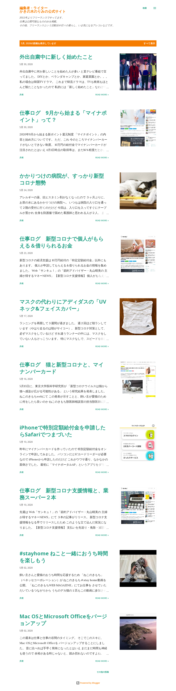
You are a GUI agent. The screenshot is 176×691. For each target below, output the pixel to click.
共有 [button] (22, 94)
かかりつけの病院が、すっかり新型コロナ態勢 (62, 179)
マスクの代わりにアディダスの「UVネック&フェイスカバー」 (63, 305)
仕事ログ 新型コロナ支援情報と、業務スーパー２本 (64, 494)
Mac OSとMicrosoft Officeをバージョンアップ (63, 620)
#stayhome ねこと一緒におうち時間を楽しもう (64, 557)
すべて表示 (149, 43)
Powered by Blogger (88, 682)
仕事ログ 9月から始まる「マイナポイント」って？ (63, 116)
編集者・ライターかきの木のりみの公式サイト (43, 9)
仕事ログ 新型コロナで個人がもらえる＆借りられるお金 (62, 242)
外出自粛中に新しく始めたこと (56, 56)
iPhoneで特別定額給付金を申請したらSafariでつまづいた (63, 431)
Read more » (102, 94)
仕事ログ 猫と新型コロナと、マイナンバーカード (62, 368)
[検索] (145, 8)
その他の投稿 (103, 672)
